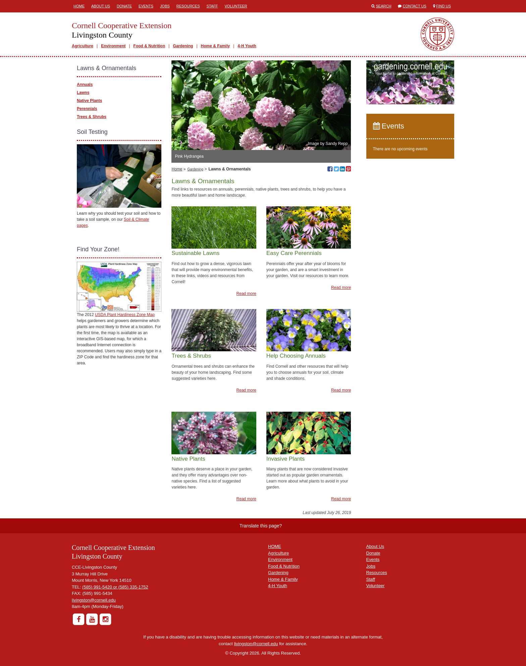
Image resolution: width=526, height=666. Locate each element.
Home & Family (215, 46)
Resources (188, 6)
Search (383, 6)
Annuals (85, 84)
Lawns (83, 92)
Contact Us (414, 6)
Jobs (165, 6)
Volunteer (236, 6)
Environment (113, 46)
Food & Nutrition (149, 46)
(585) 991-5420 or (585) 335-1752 (115, 587)
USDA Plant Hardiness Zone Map (125, 314)
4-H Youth (247, 46)
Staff (212, 6)
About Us (100, 6)
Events (146, 6)
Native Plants (89, 100)
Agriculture (82, 46)
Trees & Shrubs (91, 116)
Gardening (183, 46)
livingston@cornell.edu (94, 600)
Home (79, 6)
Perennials (87, 108)
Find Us (443, 6)
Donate (124, 6)
